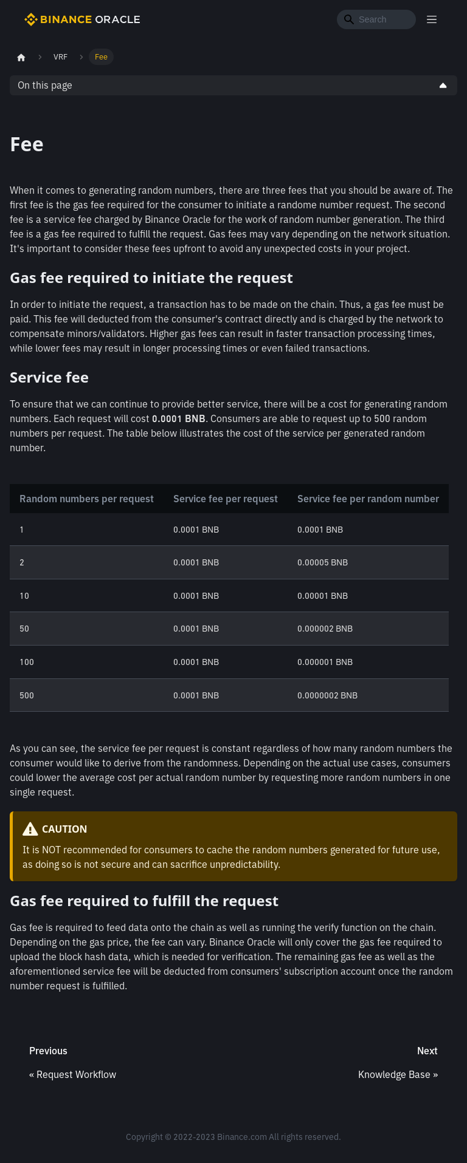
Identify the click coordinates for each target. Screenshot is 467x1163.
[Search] (376, 19)
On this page (45, 85)
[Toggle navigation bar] (432, 19)
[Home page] (21, 57)
